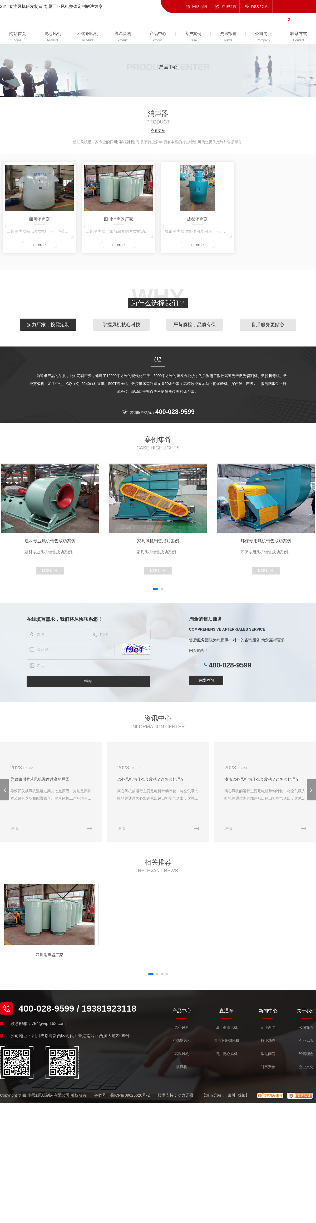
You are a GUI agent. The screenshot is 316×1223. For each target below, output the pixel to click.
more (47, 570)
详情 (14, 828)
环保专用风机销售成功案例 (266, 541)
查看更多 (158, 130)
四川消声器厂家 (118, 219)
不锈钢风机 (181, 1041)
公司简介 (306, 1028)
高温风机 (181, 1054)
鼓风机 (181, 1067)
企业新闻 (268, 1028)
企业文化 (306, 1067)
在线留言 (229, 6)
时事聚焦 (268, 1067)
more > (39, 244)
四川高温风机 (226, 1028)
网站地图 (199, 6)
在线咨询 (206, 680)
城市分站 (213, 1095)
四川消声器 (39, 219)
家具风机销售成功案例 (158, 541)
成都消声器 (197, 219)
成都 (241, 1095)
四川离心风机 (226, 1054)
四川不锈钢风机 (226, 1041)
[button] (155, 589)
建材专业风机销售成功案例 (50, 541)
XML (266, 6)
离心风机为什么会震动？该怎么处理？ (151, 779)
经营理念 (306, 1054)
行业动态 (268, 1041)
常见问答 (268, 1054)
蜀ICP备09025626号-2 (130, 1095)
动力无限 (185, 1095)
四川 (231, 1095)
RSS (255, 6)
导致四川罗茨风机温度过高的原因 (40, 779)
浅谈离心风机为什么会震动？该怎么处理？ (262, 779)
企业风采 (306, 1041)
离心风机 (181, 1028)
